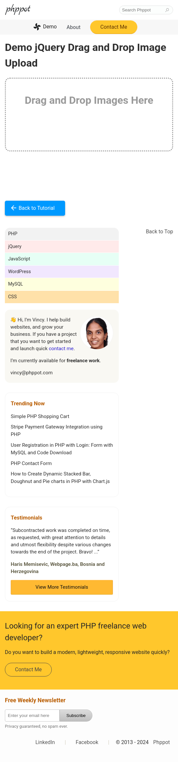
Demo (50, 26)
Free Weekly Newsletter (35, 700)
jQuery (14, 246)
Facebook (87, 742)
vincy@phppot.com (31, 373)
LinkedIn (45, 742)
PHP (12, 234)
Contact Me (113, 27)
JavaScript (19, 259)
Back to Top (159, 231)
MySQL (15, 284)
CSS (12, 297)
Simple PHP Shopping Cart (40, 416)
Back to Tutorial (37, 208)
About (73, 27)
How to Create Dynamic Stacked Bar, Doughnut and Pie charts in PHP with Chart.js (60, 477)
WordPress (19, 271)
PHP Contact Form (31, 463)
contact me (61, 348)
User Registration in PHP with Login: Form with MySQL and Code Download (62, 449)
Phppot (161, 742)
